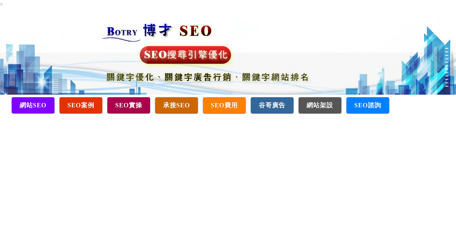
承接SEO (176, 105)
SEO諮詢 (367, 105)
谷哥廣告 (272, 105)
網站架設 (320, 105)
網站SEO (33, 105)
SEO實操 (128, 105)
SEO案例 (80, 105)
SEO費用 (224, 105)
